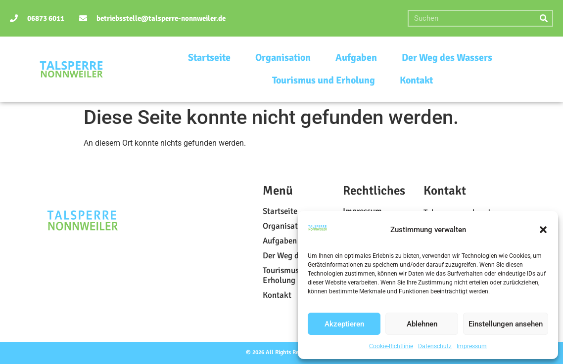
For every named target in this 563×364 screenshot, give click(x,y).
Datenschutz (435, 346)
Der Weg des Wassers (447, 57)
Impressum (472, 346)
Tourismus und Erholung (323, 80)
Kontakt (416, 80)
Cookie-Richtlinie (391, 346)
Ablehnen (422, 324)
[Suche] (543, 18)
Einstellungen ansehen (506, 324)
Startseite (209, 57)
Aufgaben (356, 57)
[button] (543, 230)
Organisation (283, 57)
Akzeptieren (344, 324)
